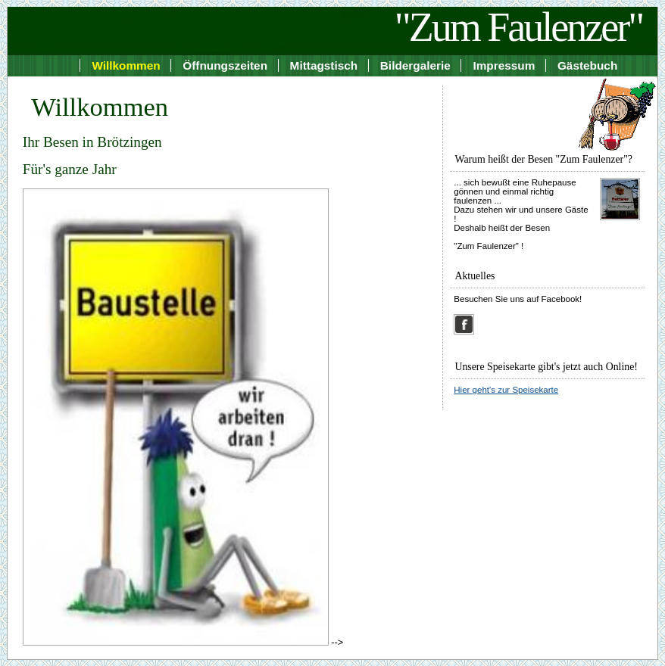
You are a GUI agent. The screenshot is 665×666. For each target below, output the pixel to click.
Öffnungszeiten (225, 65)
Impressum (504, 65)
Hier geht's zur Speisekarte (506, 389)
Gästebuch (587, 65)
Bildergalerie (415, 65)
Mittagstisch (324, 65)
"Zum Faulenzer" (518, 27)
